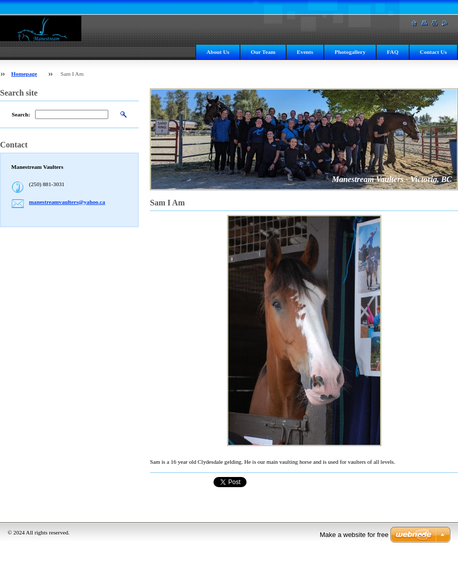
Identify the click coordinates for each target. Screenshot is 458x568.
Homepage (24, 74)
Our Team (263, 52)
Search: (21, 114)
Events (305, 52)
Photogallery (349, 52)
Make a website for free (354, 535)
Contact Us (433, 52)
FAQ (393, 52)
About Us (217, 52)
